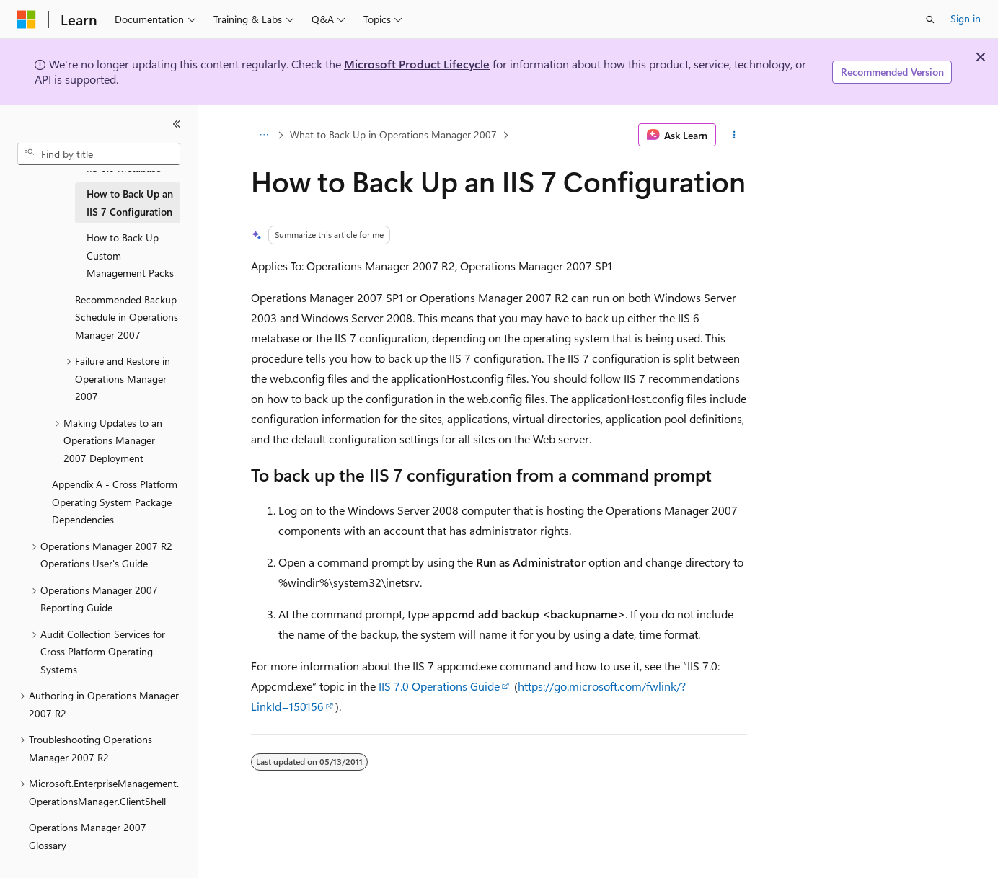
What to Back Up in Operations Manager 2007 (393, 134)
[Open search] (930, 19)
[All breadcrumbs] (263, 134)
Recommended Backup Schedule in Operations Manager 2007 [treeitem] (126, 317)
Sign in (965, 18)
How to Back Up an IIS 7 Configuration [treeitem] (130, 202)
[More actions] (734, 134)
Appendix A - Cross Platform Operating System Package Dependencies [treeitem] (114, 501)
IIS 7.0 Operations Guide (439, 685)
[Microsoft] (26, 19)
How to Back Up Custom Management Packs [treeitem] (130, 255)
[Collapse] (177, 124)
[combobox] (98, 154)
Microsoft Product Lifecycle (417, 63)
